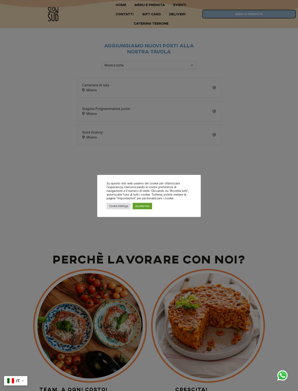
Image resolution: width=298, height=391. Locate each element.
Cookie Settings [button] (118, 206)
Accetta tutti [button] (142, 206)
